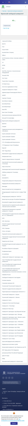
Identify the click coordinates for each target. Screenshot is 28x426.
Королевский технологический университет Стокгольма (12, 163)
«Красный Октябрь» (7, 41)
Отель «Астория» (6, 231)
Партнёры (4, 11)
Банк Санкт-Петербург (7, 112)
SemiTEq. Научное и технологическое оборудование (11, 71)
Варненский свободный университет (11, 120)
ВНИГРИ (4, 123)
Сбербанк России (6, 274)
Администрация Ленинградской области (12, 92)
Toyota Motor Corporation (8, 81)
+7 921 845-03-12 (7, 401)
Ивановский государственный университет (12, 153)
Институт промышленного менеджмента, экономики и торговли (16, 373)
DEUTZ (4, 44)
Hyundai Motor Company (8, 52)
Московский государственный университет (12, 202)
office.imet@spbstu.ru (8, 409)
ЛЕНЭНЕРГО (5, 178)
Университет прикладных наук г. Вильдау (12, 314)
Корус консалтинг (6, 166)
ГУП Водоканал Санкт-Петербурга (10, 145)
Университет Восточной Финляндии (10, 303)
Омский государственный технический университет (11, 224)
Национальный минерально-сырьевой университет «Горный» (11, 210)
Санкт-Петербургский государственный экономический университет (11, 265)
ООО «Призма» (6, 228)
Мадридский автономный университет (11, 183)
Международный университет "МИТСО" (11, 196)
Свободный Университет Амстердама (11, 277)
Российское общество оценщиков (10, 248)
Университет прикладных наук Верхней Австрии (13, 311)
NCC (3, 68)
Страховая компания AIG (8, 283)
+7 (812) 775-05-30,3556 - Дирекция (12, 403)
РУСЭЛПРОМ (5, 254)
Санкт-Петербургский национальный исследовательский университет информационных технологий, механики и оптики (14, 270)
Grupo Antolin (5, 49)
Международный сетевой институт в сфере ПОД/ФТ (14, 193)
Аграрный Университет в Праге (9, 89)
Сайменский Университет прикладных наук (12, 257)
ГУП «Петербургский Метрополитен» (11, 142)
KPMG (3, 65)
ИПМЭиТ (8, 6)
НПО (3, 218)
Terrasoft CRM (5, 75)
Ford (3, 46)
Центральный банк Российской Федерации (12, 352)
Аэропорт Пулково (6, 98)
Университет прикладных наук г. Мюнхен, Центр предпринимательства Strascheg (13, 318)
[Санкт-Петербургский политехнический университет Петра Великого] (3, 7)
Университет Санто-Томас (8, 338)
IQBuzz (4, 55)
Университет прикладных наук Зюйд (11, 327)
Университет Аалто (6, 300)
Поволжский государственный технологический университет (13, 237)
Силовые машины (6, 280)
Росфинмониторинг (6, 251)
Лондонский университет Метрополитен (11, 180)
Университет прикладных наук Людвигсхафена (13, 330)
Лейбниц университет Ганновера (10, 172)
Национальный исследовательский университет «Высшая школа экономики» (13, 205)
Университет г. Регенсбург (8, 305)
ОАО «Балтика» (6, 221)
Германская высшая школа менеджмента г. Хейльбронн (12, 130)
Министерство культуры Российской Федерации (13, 199)
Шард (3, 358)
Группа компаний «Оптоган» (9, 133)
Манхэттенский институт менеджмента (11, 189)
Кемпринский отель (6, 156)
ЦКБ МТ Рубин (5, 355)
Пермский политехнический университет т (12, 234)
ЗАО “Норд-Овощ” (6, 150)
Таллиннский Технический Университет (11, 286)
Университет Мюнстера (7, 308)
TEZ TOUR (4, 78)
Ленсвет (4, 175)
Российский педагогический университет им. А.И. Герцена (14, 245)
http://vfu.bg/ (6, 28)
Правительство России (7, 241)
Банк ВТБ (4, 109)
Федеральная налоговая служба (10, 344)
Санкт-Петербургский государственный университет (11, 260)
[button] (9, 2)
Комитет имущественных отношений (11, 159)
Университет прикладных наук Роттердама (12, 335)
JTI (3, 62)
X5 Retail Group (6, 84)
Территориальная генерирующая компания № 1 (13, 291)
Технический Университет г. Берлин (10, 294)
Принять (14, 423)
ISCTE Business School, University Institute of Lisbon (12, 59)
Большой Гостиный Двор (8, 118)
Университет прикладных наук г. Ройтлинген (12, 321)
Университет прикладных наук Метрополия (12, 333)
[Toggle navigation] (25, 2)
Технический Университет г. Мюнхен (11, 297)
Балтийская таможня (7, 101)
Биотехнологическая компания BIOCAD (11, 115)
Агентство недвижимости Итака (9, 86)
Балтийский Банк (6, 103)
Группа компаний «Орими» (8, 136)
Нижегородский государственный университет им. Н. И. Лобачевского (13, 214)
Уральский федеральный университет (11, 341)
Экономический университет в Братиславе (12, 361)
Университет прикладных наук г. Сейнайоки (12, 324)
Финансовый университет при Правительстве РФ (14, 347)
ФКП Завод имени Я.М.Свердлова (10, 350)
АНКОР (4, 95)
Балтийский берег (6, 106)
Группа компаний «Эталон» (8, 139)
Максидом (4, 186)
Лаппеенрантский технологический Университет (13, 169)
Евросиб (4, 148)
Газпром (4, 126)
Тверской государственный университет (11, 288)
